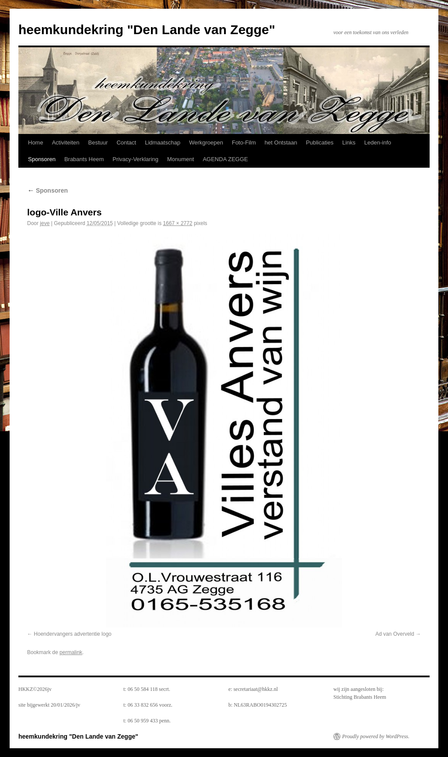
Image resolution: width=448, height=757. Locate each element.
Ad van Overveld (394, 634)
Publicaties (319, 142)
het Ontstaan (281, 142)
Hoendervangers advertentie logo (72, 634)
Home (35, 142)
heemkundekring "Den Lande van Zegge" (146, 29)
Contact (126, 142)
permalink (71, 652)
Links (348, 142)
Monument (180, 159)
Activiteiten (66, 142)
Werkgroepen (206, 142)
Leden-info (377, 142)
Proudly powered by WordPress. (376, 736)
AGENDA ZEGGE (225, 159)
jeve (44, 223)
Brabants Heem (84, 159)
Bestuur (98, 142)
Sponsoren (42, 159)
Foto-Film (244, 142)
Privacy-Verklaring (135, 159)
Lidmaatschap (162, 142)
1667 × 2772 (177, 223)
